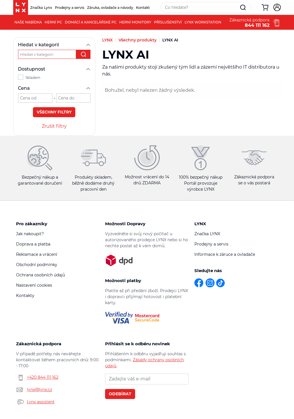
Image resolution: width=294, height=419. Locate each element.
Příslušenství (168, 22)
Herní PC (53, 22)
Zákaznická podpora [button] (38, 343)
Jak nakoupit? (30, 233)
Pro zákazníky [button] (31, 223)
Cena (54, 88)
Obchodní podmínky (36, 264)
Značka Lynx (41, 7)
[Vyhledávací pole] (200, 7)
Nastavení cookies (34, 285)
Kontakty (25, 295)
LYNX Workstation (203, 22)
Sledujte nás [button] (208, 270)
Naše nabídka (28, 22)
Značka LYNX (207, 233)
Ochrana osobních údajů (40, 275)
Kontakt (143, 7)
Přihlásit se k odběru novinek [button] (137, 343)
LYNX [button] (200, 223)
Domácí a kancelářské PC (91, 22)
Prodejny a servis (69, 7)
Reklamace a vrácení (36, 254)
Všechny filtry (54, 112)
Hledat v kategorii (54, 44)
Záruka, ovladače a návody (110, 7)
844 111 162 (257, 25)
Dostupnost (54, 69)
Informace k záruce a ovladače (224, 254)
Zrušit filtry (54, 126)
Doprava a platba (33, 244)
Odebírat (120, 393)
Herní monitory (135, 22)
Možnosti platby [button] (123, 280)
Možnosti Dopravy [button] (125, 223)
